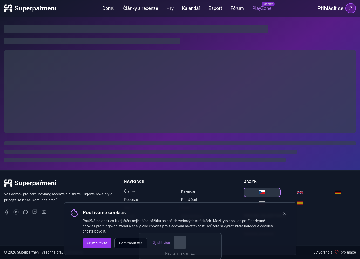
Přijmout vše (97, 243)
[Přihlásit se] (336, 8)
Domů (108, 8)
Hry (170, 8)
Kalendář (191, 8)
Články (129, 191)
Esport (215, 8)
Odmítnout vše (130, 243)
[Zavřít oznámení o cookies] (285, 213)
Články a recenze (140, 8)
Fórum (237, 8)
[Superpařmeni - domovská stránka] (30, 8)
